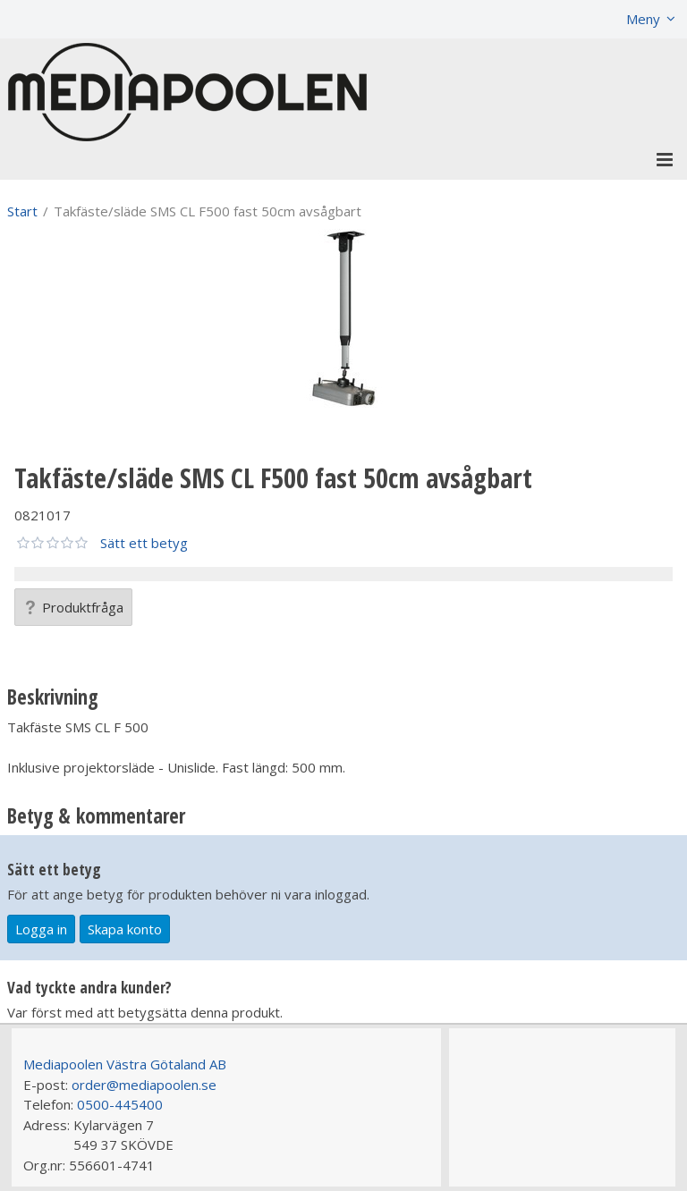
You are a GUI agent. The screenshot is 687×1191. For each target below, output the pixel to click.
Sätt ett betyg (144, 543)
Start (22, 211)
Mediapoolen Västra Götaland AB (124, 1064)
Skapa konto (125, 929)
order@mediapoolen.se (144, 1085)
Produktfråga (73, 607)
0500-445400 (120, 1104)
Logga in (41, 929)
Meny (643, 19)
